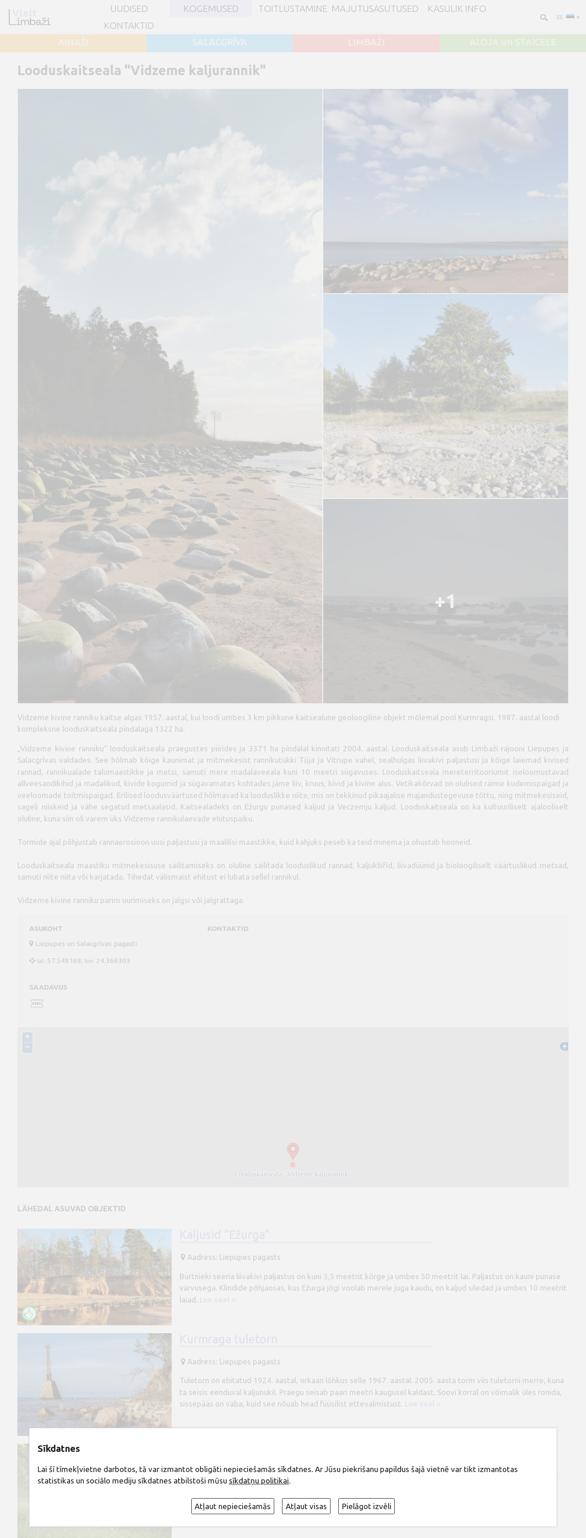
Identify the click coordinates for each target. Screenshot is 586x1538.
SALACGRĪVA (219, 42)
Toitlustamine (292, 8)
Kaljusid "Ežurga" (224, 1234)
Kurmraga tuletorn (228, 1339)
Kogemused (211, 8)
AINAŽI (73, 42)
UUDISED (129, 8)
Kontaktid (129, 25)
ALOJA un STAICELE (513, 42)
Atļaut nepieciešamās (233, 1506)
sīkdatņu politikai (259, 1480)
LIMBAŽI (366, 42)
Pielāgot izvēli (366, 1506)
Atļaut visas (306, 1506)
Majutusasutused (374, 8)
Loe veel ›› (218, 1299)
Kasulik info (457, 8)
